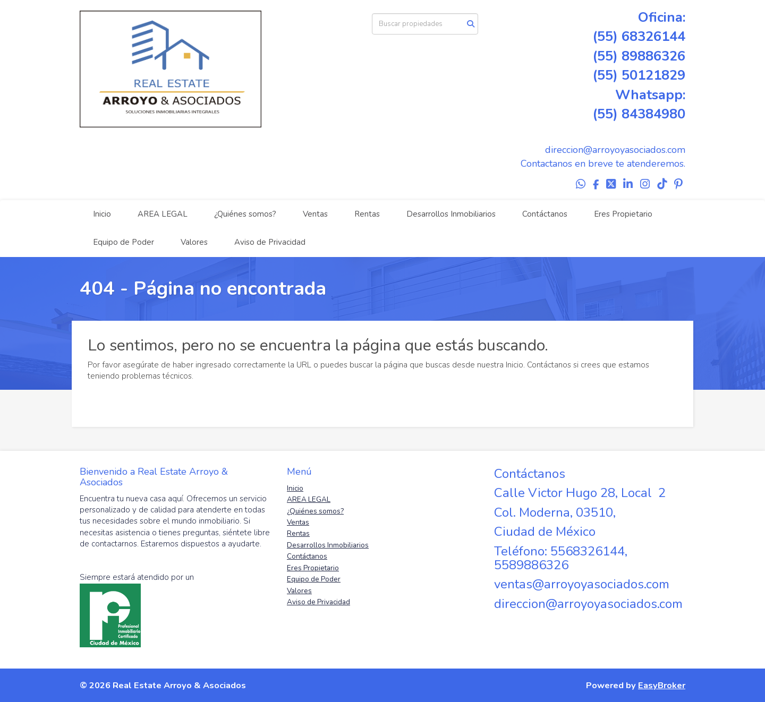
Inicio (102, 214)
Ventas (315, 214)
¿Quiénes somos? (245, 214)
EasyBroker (661, 685)
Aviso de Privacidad (269, 242)
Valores (194, 242)
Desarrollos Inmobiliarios (451, 214)
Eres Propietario (623, 214)
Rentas (367, 214)
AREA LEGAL (163, 214)
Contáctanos (544, 214)
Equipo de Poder (123, 242)
